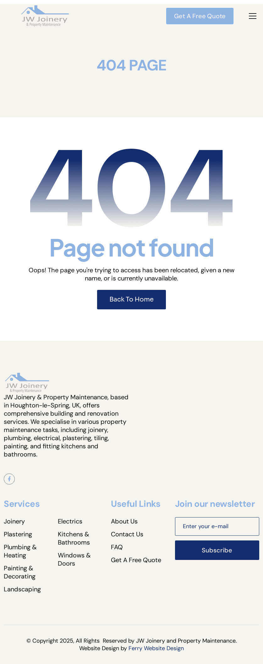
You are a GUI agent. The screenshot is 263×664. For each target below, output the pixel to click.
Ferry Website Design (156, 648)
